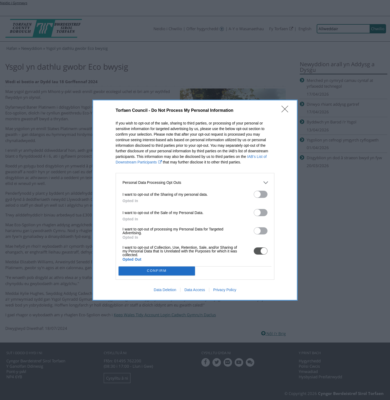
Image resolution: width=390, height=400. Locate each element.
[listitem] (195, 182)
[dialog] (195, 200)
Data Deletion (165, 290)
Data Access (194, 290)
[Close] (287, 111)
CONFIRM (157, 271)
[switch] (260, 194)
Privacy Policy (224, 290)
